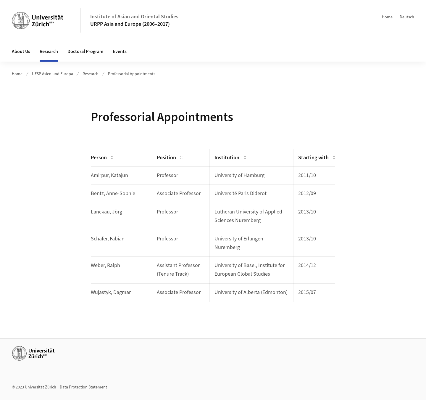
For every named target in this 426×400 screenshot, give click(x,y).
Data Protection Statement (83, 387)
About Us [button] (21, 51)
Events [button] (120, 51)
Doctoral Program (85, 51)
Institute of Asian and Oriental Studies (134, 16)
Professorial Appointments (131, 74)
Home (387, 17)
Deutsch (407, 17)
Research (91, 74)
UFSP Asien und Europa (52, 74)
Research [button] (49, 51)
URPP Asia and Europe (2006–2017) (130, 24)
